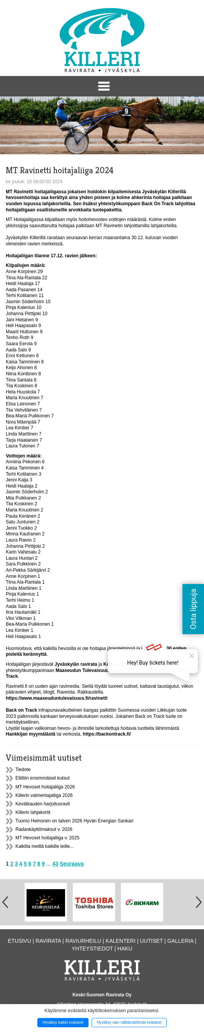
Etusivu (19, 941)
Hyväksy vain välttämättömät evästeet (129, 1022)
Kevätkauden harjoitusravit (42, 804)
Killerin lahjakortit (32, 812)
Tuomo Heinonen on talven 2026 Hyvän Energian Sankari (74, 821)
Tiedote (23, 769)
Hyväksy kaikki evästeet (63, 1022)
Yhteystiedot (92, 948)
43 (55, 864)
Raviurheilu (83, 941)
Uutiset (151, 941)
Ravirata (48, 941)
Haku (124, 948)
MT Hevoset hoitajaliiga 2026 (45, 787)
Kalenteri (120, 941)
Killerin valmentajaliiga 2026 (44, 795)
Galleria (180, 941)
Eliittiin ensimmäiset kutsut (42, 778)
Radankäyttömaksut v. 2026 (43, 829)
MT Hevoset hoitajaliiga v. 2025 (47, 838)
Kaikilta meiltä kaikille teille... (44, 846)
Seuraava (72, 864)
